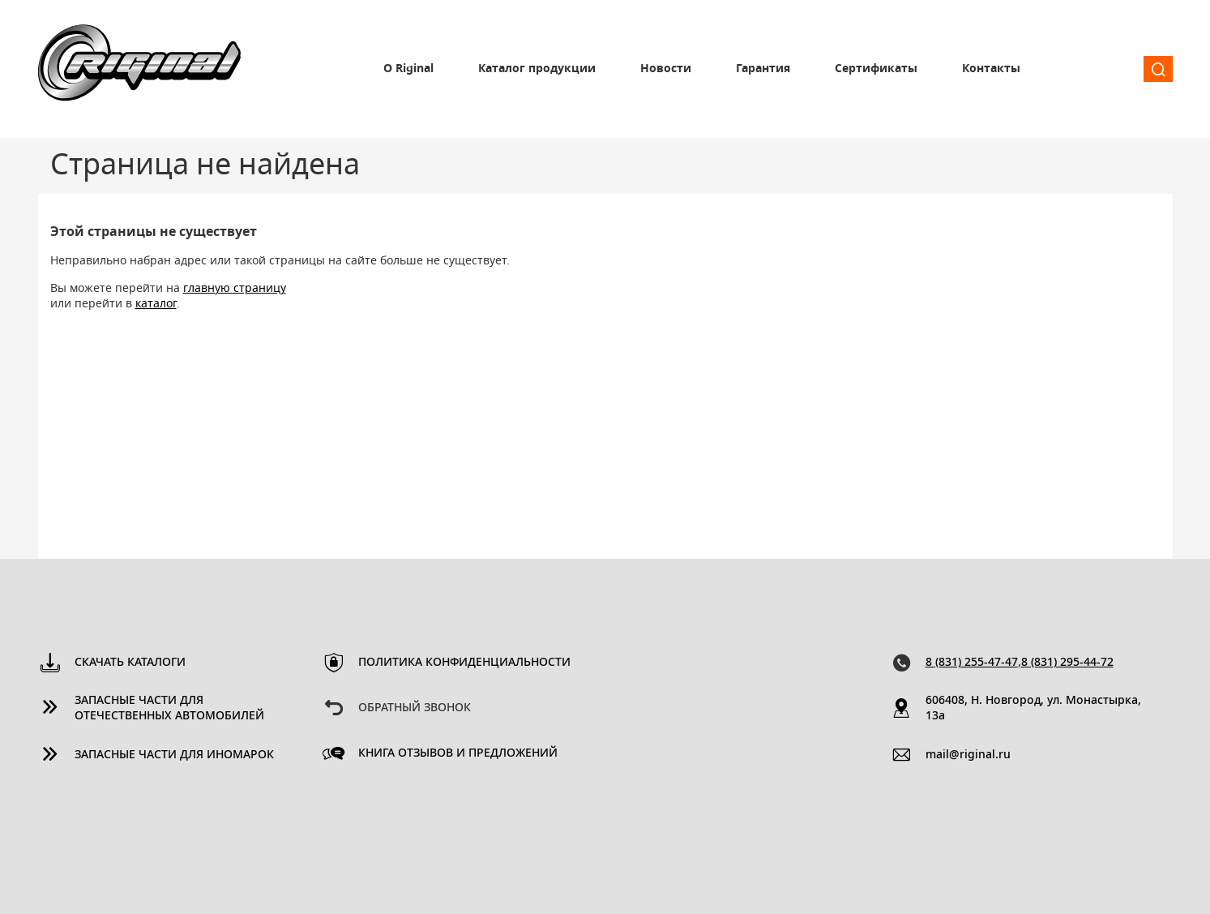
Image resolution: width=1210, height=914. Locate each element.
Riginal (139, 69)
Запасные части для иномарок (174, 755)
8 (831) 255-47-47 (972, 662)
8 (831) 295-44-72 (1067, 662)
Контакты (991, 69)
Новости (665, 69)
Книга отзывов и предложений (458, 753)
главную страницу (234, 288)
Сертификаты (876, 69)
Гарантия (763, 69)
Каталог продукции (537, 69)
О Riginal (408, 69)
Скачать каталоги (130, 662)
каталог (156, 304)
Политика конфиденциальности (464, 662)
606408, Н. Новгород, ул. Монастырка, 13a (1033, 708)
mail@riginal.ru (968, 755)
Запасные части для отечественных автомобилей (169, 708)
